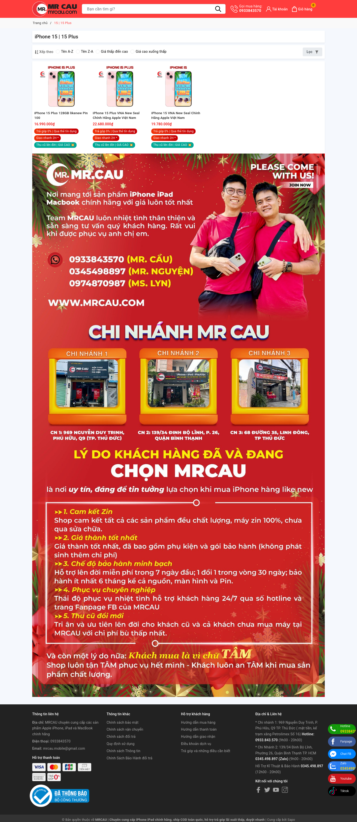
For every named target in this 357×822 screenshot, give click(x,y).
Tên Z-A (84, 51)
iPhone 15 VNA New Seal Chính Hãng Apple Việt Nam (177, 123)
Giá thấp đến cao (112, 51)
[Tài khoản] (277, 9)
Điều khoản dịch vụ (196, 752)
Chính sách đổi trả (121, 745)
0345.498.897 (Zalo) (271, 767)
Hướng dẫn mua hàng (198, 731)
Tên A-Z (64, 51)
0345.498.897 (312, 774)
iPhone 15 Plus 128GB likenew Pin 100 (59, 123)
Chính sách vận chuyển (125, 738)
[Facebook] (258, 798)
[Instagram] (285, 798)
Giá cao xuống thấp (148, 51)
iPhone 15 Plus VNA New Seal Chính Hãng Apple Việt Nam (117, 123)
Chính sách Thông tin (123, 759)
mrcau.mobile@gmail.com (64, 757)
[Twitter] (267, 798)
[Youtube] (276, 798)
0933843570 (250, 8)
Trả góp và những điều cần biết (205, 759)
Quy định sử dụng (121, 752)
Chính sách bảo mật (122, 731)
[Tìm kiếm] (218, 9)
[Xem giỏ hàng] (302, 9)
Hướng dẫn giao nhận (198, 745)
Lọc (312, 52)
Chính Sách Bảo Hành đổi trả (129, 767)
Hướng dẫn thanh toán (199, 738)
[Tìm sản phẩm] (154, 9)
